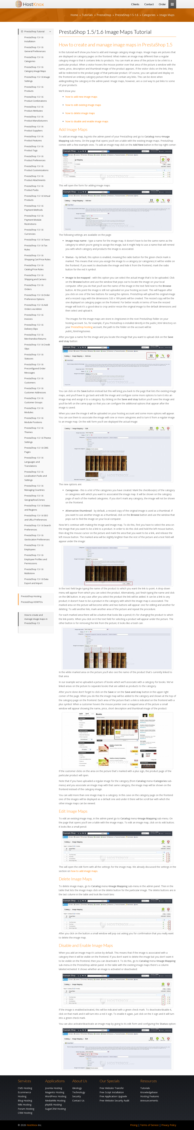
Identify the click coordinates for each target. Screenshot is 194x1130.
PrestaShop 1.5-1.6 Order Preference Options (37, 297)
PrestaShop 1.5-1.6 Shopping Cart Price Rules (37, 257)
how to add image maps (84, 871)
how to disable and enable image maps (87, 121)
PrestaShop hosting (81, 327)
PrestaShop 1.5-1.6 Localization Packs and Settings (35, 476)
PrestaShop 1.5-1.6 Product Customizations (36, 168)
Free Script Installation (112, 1092)
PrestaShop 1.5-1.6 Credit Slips (37, 346)
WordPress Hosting (55, 1096)
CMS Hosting (25, 1088)
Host (33, 4)
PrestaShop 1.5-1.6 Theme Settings (37, 440)
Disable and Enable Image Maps (86, 945)
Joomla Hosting (53, 1088)
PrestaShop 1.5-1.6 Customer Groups (33, 400)
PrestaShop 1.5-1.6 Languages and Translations (33, 461)
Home (74, 15)
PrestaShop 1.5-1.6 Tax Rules (35, 247)
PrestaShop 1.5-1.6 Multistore (33, 571)
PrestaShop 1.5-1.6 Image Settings (37, 79)
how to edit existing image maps (83, 105)
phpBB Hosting (53, 1104)
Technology (78, 1092)
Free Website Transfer (112, 1088)
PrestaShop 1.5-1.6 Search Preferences (37, 527)
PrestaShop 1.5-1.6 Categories (33, 59)
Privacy (168, 1125)
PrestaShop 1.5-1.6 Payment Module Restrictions (33, 219)
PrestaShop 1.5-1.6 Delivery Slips (33, 326)
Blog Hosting (25, 1100)
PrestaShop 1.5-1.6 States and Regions (37, 507)
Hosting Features (149, 1096)
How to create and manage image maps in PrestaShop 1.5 (35, 619)
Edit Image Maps (73, 811)
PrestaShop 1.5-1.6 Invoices (33, 317)
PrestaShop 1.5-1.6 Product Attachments (34, 178)
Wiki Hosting (24, 1104)
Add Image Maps (73, 129)
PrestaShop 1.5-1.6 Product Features (33, 138)
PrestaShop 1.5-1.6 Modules (33, 410)
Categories (148, 15)
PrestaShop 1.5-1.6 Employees (33, 547)
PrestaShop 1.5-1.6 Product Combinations (35, 98)
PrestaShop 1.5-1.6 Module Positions (33, 420)
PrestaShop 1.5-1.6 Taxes (37, 239)
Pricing (133, 1125)
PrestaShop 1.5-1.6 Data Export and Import (36, 581)
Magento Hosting (54, 1092)
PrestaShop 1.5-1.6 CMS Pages (36, 449)
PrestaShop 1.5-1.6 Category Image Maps (35, 69)
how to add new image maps (81, 96)
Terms (149, 1125)
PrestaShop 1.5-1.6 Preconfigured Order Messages (34, 368)
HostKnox (32, 1125)
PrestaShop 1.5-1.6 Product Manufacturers (36, 118)
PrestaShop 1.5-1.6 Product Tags (33, 148)
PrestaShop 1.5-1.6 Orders (33, 287)
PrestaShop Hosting (31, 596)
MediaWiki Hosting (55, 1100)
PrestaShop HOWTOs (32, 602)
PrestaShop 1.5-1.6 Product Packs (33, 188)
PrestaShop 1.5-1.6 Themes (33, 430)
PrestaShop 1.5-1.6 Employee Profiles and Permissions (35, 559)
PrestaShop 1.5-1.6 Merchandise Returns (35, 336)
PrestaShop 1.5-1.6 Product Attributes (33, 108)
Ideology (77, 1088)
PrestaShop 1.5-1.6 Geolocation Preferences (37, 537)
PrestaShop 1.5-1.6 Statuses (33, 356)
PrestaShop (104, 15)
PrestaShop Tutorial (32, 31)
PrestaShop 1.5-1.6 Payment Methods (33, 208)
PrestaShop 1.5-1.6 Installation (33, 39)
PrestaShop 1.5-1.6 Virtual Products (37, 198)
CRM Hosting (25, 1112)
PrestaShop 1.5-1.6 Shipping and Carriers (35, 277)
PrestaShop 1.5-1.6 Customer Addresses (35, 390)
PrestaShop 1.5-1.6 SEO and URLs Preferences (36, 517)
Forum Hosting (26, 1108)
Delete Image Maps (75, 878)
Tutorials (87, 15)
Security (76, 1096)
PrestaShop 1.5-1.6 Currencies (33, 231)
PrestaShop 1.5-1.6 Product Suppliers (33, 128)
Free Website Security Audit (114, 1100)
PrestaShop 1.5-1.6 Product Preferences (34, 158)
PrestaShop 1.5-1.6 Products (33, 89)
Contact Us (78, 1100)
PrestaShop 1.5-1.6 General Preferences (35, 49)
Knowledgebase (149, 1092)
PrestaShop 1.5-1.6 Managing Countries (34, 487)
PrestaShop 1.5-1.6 (126, 15)
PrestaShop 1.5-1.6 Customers (33, 380)
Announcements (149, 1100)
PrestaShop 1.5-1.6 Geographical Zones (34, 497)
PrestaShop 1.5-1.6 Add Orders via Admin (36, 307)
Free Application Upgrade (113, 1096)
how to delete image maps (80, 113)
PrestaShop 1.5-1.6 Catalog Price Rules (34, 267)
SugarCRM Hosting (55, 1108)
